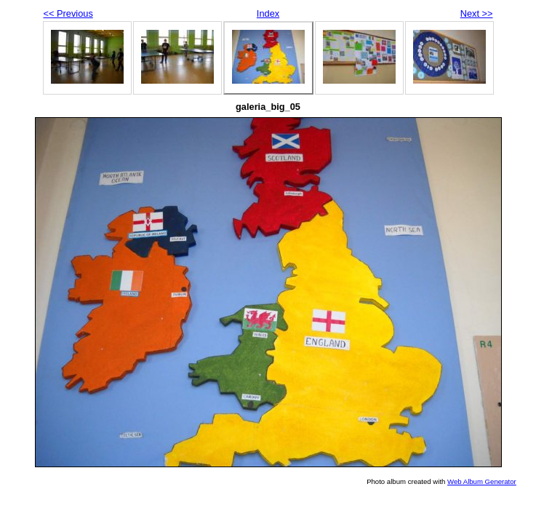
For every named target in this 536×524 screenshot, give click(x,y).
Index (268, 13)
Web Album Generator (481, 481)
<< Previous (68, 13)
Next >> (476, 13)
